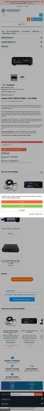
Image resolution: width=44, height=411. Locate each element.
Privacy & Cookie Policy (36, 214)
